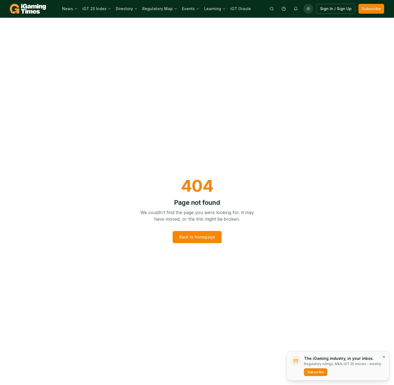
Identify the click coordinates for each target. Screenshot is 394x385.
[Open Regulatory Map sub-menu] (176, 8)
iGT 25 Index (94, 8)
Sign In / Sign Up (336, 8)
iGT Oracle (240, 8)
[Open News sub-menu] (76, 8)
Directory (124, 8)
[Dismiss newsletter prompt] (384, 357)
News (67, 8)
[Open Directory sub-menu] (136, 8)
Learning (212, 8)
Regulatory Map (157, 8)
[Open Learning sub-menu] (224, 8)
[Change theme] (308, 9)
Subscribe (371, 8)
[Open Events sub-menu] (198, 8)
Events (188, 8)
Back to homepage (197, 237)
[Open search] (271, 8)
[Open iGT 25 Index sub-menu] (110, 8)
